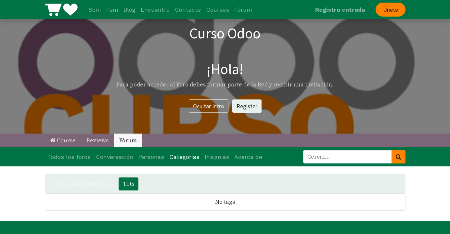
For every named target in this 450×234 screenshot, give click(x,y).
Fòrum (128, 140)
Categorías (184, 156)
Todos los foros (69, 156)
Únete (390, 9)
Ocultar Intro (208, 106)
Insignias (217, 156)
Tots (128, 184)
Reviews (97, 140)
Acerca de (248, 156)
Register (247, 106)
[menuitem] (95, 10)
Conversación (114, 156)
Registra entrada (340, 9)
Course (63, 140)
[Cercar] (398, 156)
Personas (151, 156)
